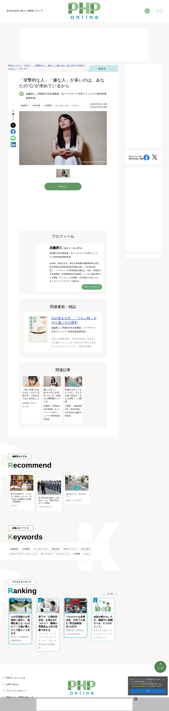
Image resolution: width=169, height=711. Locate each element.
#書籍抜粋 (14, 549)
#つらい (75, 105)
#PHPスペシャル (70, 549)
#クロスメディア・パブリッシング (23, 554)
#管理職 (77, 554)
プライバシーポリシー (139, 686)
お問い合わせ (12, 684)
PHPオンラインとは (15, 678)
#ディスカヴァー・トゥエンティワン (55, 554)
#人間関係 (48, 105)
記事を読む (63, 186)
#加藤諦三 (24, 105)
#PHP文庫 (36, 105)
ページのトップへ (160, 666)
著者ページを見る (90, 287)
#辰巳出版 (55, 549)
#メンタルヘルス (62, 105)
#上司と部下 (85, 549)
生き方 (102, 68)
